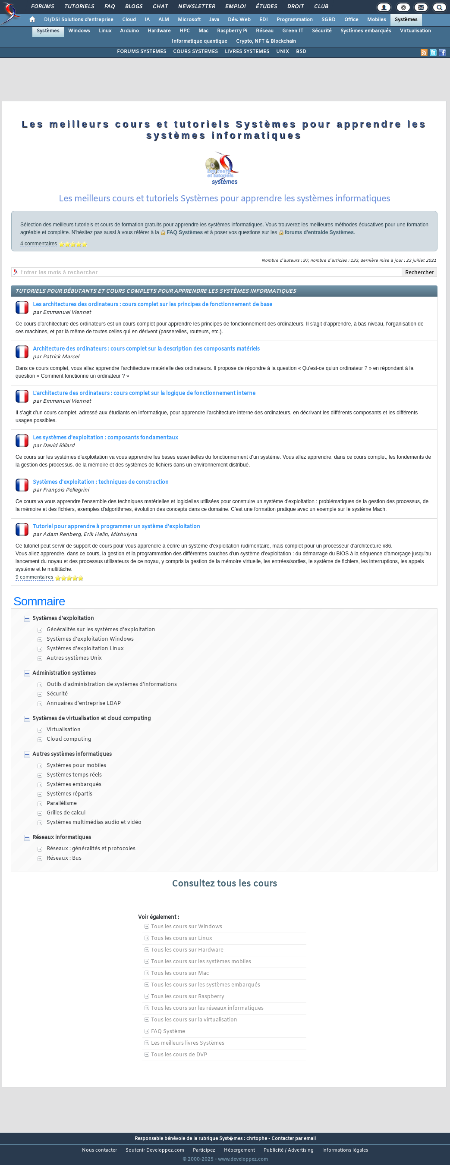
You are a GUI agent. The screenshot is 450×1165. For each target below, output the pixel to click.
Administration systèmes (64, 684)
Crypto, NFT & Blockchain (266, 41)
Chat (159, 6)
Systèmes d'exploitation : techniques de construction (101, 493)
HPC (184, 31)
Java (214, 20)
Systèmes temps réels (74, 786)
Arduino (129, 31)
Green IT (292, 31)
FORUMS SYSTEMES (141, 52)
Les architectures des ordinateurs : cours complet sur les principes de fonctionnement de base (152, 315)
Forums (42, 6)
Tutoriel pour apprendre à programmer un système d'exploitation (116, 537)
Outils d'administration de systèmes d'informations (112, 695)
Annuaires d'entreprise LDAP (84, 714)
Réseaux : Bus (64, 869)
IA (147, 20)
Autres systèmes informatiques (72, 765)
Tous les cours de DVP (179, 1065)
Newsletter (196, 6)
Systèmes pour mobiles (76, 776)
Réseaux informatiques (61, 848)
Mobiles (376, 20)
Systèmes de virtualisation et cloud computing (91, 729)
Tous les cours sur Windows (186, 937)
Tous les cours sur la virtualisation (194, 1030)
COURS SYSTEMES (195, 52)
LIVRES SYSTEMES (247, 52)
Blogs (133, 6)
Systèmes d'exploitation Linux (85, 659)
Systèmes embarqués (365, 31)
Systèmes (406, 20)
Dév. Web (239, 20)
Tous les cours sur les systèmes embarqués (205, 996)
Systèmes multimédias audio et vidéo (94, 833)
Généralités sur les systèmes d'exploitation (101, 640)
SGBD (328, 20)
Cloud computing (69, 750)
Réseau (265, 31)
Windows (79, 31)
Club (320, 6)
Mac (203, 31)
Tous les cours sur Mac (180, 984)
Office (351, 20)
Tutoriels (78, 6)
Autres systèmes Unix (74, 669)
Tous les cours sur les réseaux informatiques (207, 1019)
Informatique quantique (199, 41)
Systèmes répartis (69, 805)
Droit (295, 6)
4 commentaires (38, 254)
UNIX (282, 52)
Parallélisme (62, 814)
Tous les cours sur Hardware (187, 961)
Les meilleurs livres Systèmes (187, 1054)
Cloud (129, 20)
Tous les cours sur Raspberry (187, 1007)
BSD (301, 52)
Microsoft (189, 20)
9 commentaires (34, 588)
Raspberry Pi (232, 31)
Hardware (159, 31)
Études (266, 6)
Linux (105, 31)
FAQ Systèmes (185, 243)
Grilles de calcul (66, 824)
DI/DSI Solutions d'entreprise (78, 20)
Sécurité (322, 31)
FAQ (109, 6)
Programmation (295, 20)
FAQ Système (168, 1042)
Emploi (235, 6)
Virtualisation (415, 31)
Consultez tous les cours (224, 895)
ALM (163, 20)
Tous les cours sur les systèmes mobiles (201, 972)
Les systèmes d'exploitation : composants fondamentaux (105, 448)
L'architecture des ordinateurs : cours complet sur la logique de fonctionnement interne (144, 404)
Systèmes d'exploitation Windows (90, 650)
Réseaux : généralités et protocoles (91, 859)
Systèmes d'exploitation (63, 629)
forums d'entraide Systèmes (319, 243)
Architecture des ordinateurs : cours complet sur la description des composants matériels (146, 360)
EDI (263, 20)
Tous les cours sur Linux (181, 949)
